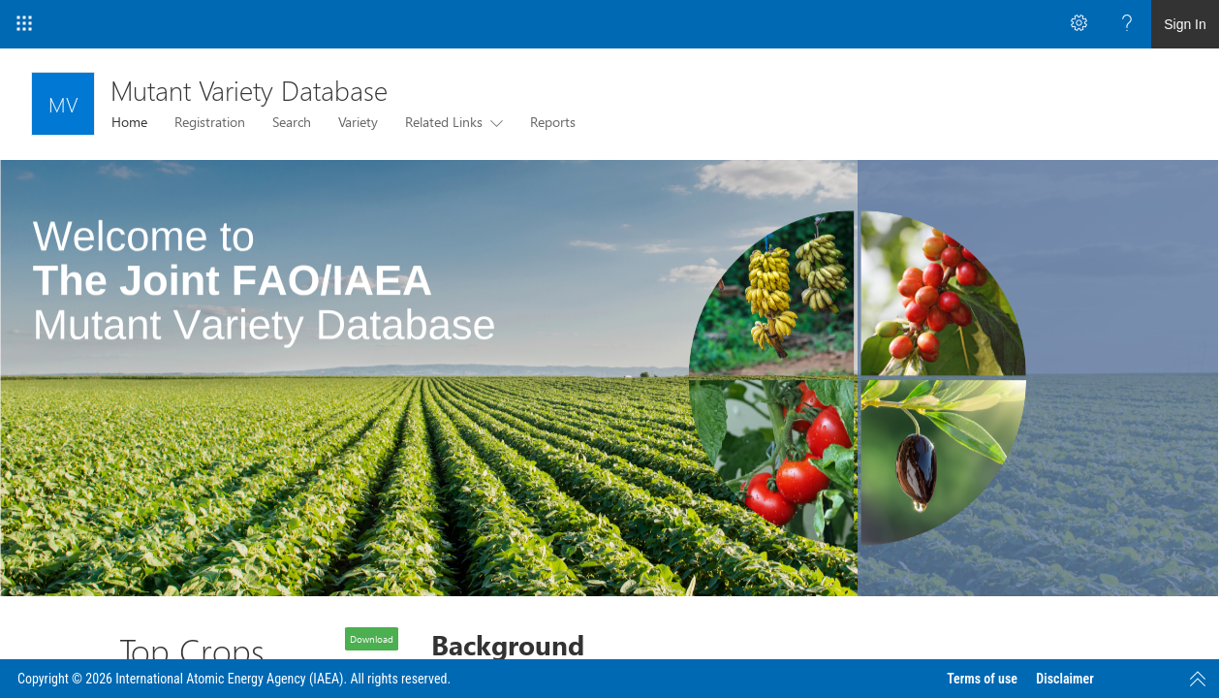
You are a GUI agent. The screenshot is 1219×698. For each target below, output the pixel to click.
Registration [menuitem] (209, 121)
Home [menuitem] (129, 121)
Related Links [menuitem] (444, 121)
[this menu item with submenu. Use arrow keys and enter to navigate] (493, 121)
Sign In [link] (1185, 24)
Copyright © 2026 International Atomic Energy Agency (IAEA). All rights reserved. (234, 678)
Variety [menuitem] (358, 121)
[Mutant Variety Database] (63, 104)
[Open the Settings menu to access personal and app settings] (1078, 24)
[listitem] (609, 378)
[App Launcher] (24, 24)
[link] (609, 378)
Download (371, 639)
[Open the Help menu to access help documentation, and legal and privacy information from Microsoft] (1127, 24)
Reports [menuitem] (553, 121)
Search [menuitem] (291, 121)
